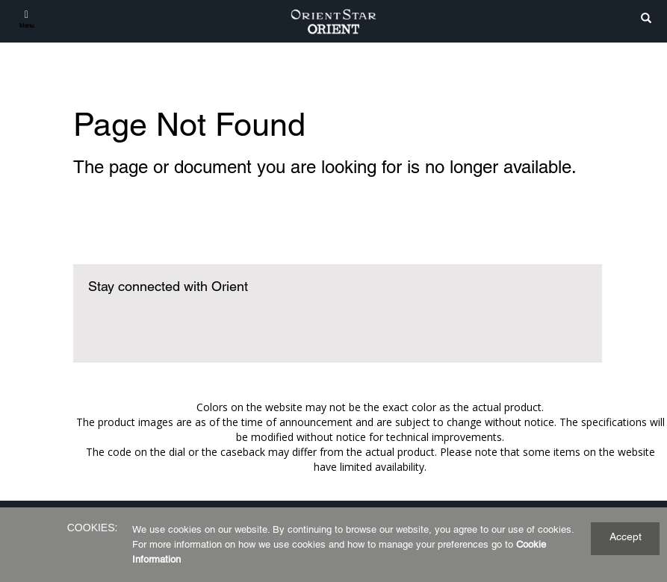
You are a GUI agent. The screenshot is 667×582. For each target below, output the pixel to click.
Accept (625, 536)
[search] (646, 19)
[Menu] (26, 18)
